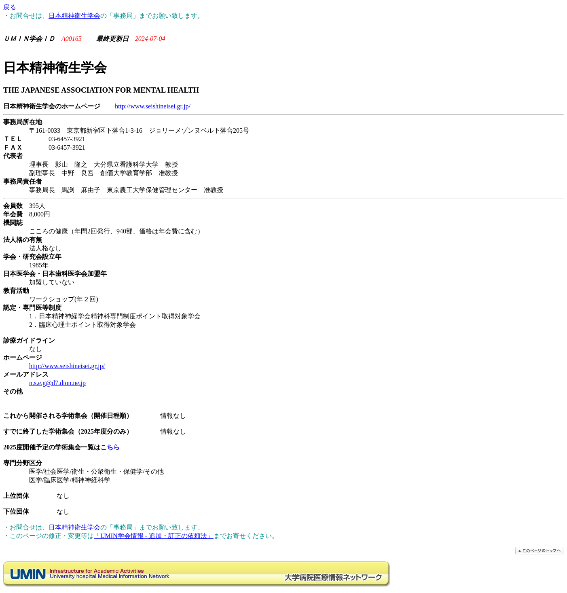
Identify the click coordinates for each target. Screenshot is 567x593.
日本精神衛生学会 (74, 15)
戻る (9, 7)
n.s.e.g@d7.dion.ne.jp (57, 382)
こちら (110, 447)
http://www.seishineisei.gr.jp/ (152, 106)
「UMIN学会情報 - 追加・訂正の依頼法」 (154, 535)
